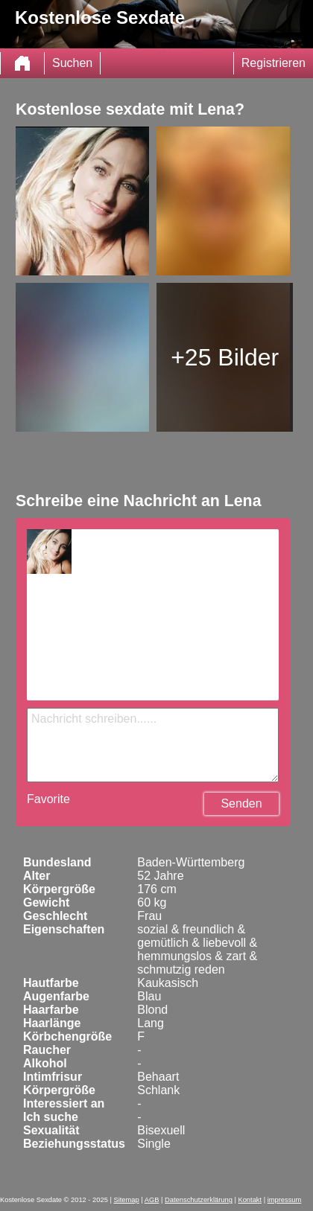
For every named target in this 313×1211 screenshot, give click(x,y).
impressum (285, 1200)
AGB (152, 1200)
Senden (241, 803)
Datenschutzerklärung (199, 1200)
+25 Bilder (225, 357)
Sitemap (126, 1200)
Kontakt (250, 1200)
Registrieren (273, 63)
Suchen (72, 63)
